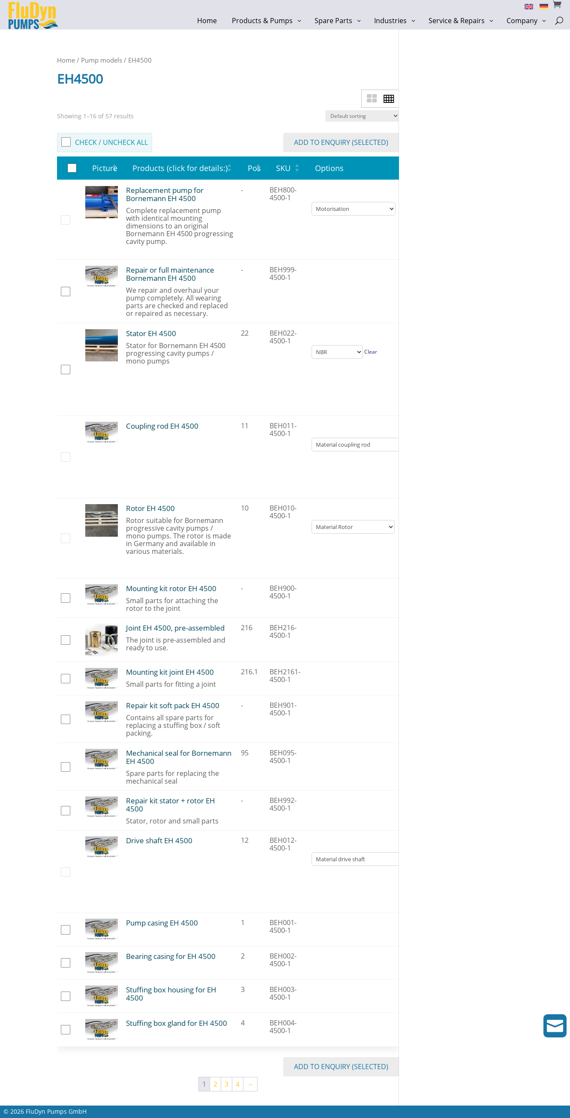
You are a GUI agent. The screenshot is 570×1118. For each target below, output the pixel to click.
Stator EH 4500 (151, 333)
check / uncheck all (111, 142)
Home (66, 60)
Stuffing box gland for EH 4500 (176, 1023)
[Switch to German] (540, 6)
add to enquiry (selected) (341, 142)
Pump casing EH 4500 (162, 923)
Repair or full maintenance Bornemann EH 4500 (170, 274)
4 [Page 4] (238, 1084)
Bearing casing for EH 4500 (171, 956)
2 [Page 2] (215, 1084)
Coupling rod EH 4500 (162, 426)
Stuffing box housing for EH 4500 (171, 994)
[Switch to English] (525, 6)
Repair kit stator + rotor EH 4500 (170, 804)
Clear (370, 351)
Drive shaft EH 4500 (159, 840)
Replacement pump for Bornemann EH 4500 (165, 194)
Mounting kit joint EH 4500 (170, 672)
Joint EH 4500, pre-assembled (175, 628)
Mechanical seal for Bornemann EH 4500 (178, 757)
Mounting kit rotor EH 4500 (171, 588)
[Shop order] (362, 116)
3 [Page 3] (226, 1084)
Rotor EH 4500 (150, 508)
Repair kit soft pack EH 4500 (172, 705)
